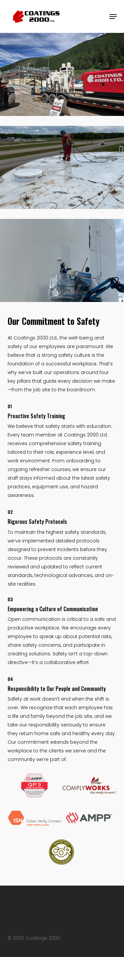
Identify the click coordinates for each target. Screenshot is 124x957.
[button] (113, 16)
